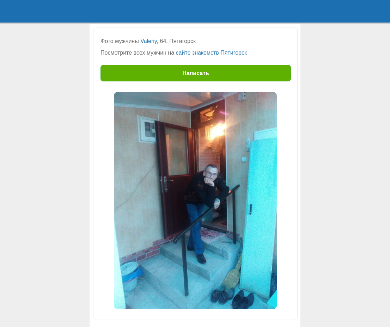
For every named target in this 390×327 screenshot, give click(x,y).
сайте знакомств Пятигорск (211, 53)
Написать (195, 73)
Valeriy (148, 41)
